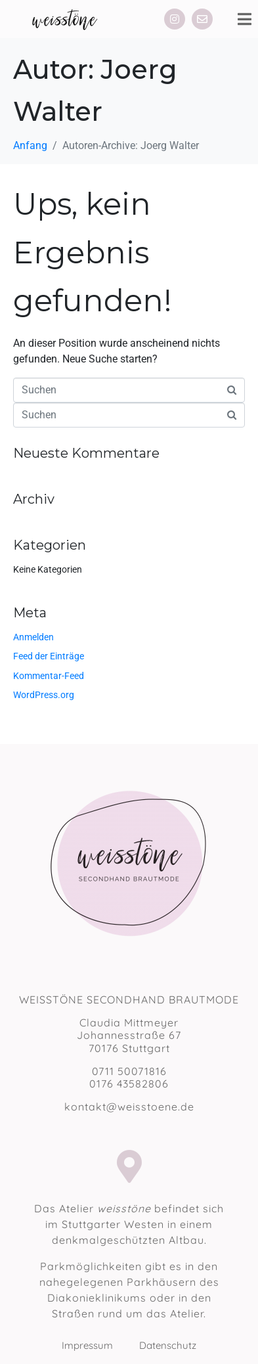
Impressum (100, 1345)
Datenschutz (167, 1345)
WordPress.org (43, 695)
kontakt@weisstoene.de (129, 1106)
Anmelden (33, 637)
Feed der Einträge (48, 656)
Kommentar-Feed (48, 676)
